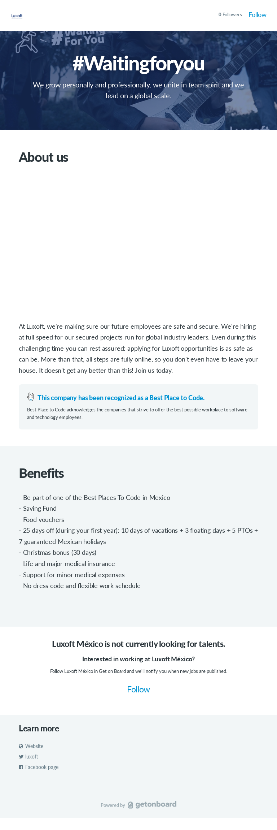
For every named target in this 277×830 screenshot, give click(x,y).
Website (31, 746)
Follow (258, 14)
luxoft (28, 757)
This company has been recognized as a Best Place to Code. (121, 398)
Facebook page (38, 767)
